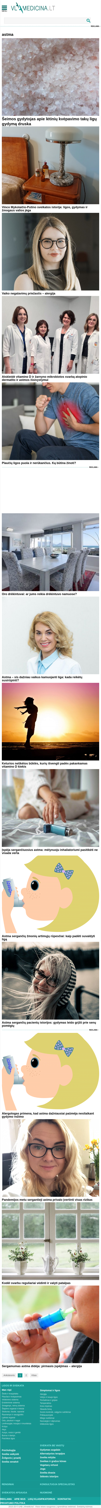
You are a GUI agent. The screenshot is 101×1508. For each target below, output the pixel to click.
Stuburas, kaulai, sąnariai (13, 1411)
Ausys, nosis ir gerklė (11, 1432)
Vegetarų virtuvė (49, 1465)
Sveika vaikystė (10, 1454)
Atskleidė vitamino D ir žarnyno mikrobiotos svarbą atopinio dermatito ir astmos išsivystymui (44, 378)
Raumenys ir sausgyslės (12, 1414)
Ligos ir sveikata (13, 1385)
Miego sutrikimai (47, 1418)
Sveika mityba (47, 1457)
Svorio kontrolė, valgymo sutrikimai (55, 1412)
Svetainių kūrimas (85, 1507)
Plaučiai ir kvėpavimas (12, 1397)
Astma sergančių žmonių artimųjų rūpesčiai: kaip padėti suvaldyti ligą (48, 937)
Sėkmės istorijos (49, 1476)
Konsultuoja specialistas (57, 1484)
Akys (4, 1429)
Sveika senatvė (10, 1461)
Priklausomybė (46, 1415)
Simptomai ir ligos (50, 1390)
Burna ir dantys (8, 1435)
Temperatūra (45, 1403)
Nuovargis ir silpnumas (50, 1421)
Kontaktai (64, 1499)
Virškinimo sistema (10, 1400)
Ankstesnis (9, 1375)
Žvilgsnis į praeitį (11, 1458)
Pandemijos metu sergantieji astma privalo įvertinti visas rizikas (47, 1199)
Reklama (95, 26)
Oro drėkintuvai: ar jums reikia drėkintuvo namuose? (39, 594)
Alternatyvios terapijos (52, 1453)
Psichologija (8, 1450)
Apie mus (20, 1499)
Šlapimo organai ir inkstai (13, 1408)
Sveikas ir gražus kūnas (53, 1461)
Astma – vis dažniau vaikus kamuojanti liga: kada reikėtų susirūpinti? (42, 679)
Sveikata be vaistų (52, 1445)
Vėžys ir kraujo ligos (49, 1397)
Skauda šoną (46, 1409)
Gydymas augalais (50, 1449)
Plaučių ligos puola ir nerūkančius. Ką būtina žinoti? (39, 463)
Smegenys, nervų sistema (13, 1405)
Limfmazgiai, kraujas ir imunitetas (16, 1423)
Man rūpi (6, 1390)
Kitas (34, 1375)
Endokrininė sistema (11, 1402)
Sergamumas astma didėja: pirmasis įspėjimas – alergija (42, 1366)
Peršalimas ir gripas (48, 1400)
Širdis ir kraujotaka (10, 1394)
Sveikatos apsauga (14, 1492)
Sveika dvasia (47, 1472)
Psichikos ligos (8, 1438)
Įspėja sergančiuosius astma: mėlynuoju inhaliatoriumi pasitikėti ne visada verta (50, 851)
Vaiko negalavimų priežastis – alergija (28, 293)
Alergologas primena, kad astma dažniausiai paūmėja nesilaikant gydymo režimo (48, 1115)
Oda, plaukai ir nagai (11, 1420)
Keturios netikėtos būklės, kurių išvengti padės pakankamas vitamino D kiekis (44, 765)
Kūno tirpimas (46, 1406)
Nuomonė (46, 1492)
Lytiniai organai (8, 1417)
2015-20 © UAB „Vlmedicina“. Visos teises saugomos (31, 1507)
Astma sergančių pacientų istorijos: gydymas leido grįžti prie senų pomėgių (49, 1024)
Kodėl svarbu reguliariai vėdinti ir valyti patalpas (36, 1283)
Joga (42, 1469)
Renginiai (8, 1484)
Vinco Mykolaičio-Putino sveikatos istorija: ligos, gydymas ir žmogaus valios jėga (45, 209)
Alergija (43, 1394)
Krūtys (4, 1426)
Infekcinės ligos (47, 1424)
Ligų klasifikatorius (41, 1499)
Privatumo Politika (12, 1503)
